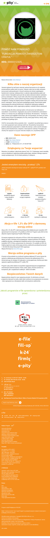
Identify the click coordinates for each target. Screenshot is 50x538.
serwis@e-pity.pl (10, 381)
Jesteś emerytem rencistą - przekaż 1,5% (21, 164)
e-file (3, 413)
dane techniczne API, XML (8, 494)
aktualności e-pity (6, 493)
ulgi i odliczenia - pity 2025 (8, 452)
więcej (3, 173)
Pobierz (8, 425)
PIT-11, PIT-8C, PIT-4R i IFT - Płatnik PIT (11, 461)
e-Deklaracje (5, 468)
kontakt (6, 415)
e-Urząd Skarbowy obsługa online (10, 475)
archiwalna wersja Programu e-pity (10, 435)
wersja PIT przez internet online (9, 432)
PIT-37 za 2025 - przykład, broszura (10, 454)
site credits (4, 528)
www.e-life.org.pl (17, 249)
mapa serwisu (20, 417)
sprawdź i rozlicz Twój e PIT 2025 (10, 470)
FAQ (3, 486)
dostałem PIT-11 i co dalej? (8, 451)
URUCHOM (23, 67)
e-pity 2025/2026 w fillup (8, 437)
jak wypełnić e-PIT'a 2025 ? (8, 449)
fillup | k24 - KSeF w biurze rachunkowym (12, 443)
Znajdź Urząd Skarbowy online (10, 402)
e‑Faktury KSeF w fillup (7, 438)
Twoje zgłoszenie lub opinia (8, 497)
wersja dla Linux (6, 431)
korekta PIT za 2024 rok (7, 464)
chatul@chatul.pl (14, 142)
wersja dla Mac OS (6, 430)
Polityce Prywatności (36, 519)
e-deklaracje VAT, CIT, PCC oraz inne (10, 479)
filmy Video (4, 487)
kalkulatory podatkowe (7, 490)
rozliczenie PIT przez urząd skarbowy (11, 462)
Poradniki (4, 446)
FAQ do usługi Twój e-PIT (8, 473)
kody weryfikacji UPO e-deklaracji (10, 476)
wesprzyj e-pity (36, 415)
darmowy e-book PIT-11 (7, 491)
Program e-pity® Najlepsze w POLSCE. (11, 507)
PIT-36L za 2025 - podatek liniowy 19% (11, 458)
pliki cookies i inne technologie (16, 521)
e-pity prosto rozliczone (11, 2)
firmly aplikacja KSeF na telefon (9, 441)
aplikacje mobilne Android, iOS (9, 434)
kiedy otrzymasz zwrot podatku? (10, 459)
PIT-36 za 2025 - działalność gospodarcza (12, 457)
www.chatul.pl (16, 80)
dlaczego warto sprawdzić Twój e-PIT (11, 472)
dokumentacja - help (7, 488)
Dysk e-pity (4, 496)
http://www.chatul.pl (14, 140)
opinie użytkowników (23, 415)
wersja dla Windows (7, 428)
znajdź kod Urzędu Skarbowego (9, 478)
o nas (13, 415)
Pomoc (3, 483)
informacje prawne (8, 417)
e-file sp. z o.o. (30, 516)
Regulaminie (27, 519)
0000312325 (12, 61)
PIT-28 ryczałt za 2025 (7, 455)
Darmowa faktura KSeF (7, 440)
